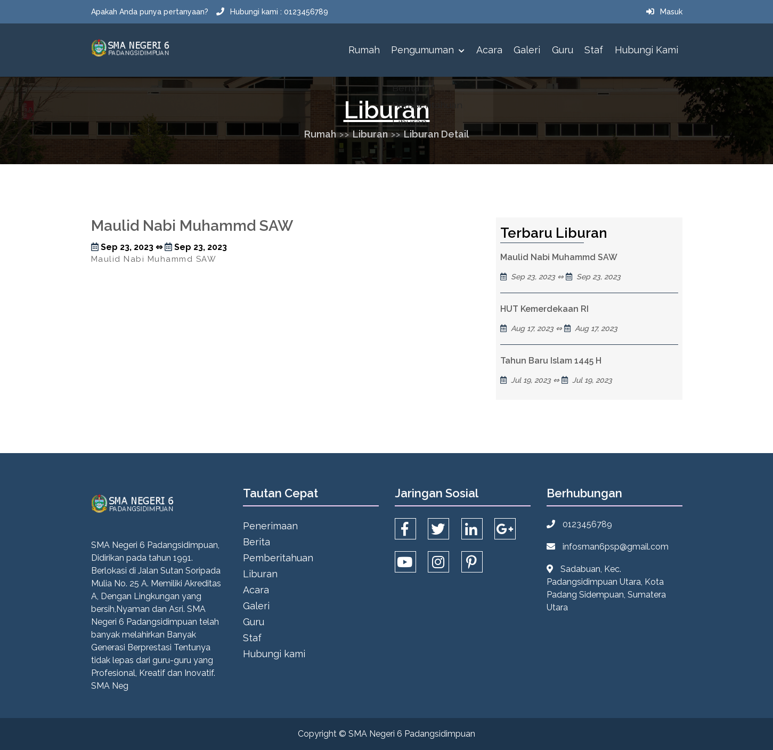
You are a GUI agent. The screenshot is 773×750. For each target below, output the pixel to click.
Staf (593, 49)
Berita (256, 541)
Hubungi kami (646, 49)
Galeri (527, 49)
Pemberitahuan (278, 557)
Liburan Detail (436, 134)
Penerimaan (270, 525)
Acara (489, 49)
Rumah (364, 49)
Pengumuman (428, 49)
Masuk (671, 11)
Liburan (370, 134)
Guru (562, 49)
